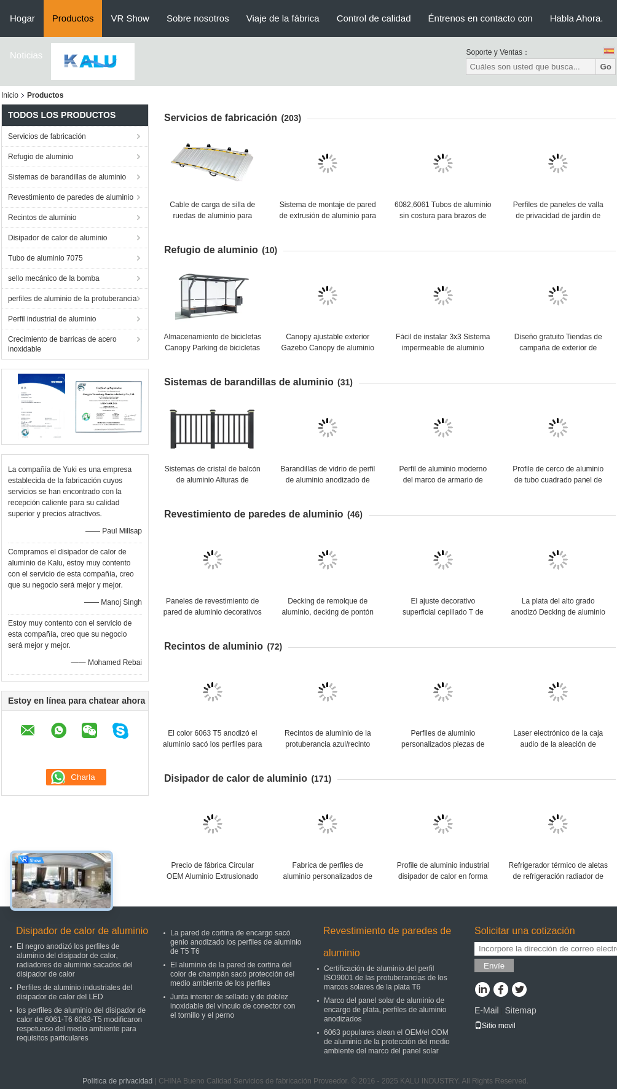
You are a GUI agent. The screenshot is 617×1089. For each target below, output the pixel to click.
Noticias (26, 55)
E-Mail (486, 1010)
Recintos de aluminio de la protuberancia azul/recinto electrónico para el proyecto (328, 744)
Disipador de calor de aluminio (57, 238)
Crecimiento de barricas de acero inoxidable (62, 344)
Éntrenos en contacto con (480, 18)
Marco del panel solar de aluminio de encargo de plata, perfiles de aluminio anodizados (385, 1009)
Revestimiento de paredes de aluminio (70, 197)
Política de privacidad (117, 1081)
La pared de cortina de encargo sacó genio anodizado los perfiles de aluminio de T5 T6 (235, 942)
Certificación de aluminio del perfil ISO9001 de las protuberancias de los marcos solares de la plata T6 (385, 977)
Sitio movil (495, 1025)
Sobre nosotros (198, 18)
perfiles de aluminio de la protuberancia (72, 298)
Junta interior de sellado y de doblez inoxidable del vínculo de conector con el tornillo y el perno (232, 1006)
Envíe (494, 965)
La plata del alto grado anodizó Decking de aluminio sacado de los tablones (558, 612)
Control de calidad (374, 18)
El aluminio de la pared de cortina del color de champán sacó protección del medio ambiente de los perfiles (232, 974)
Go (605, 66)
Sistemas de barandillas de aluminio (67, 177)
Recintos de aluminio (42, 217)
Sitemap (520, 1010)
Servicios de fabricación (47, 136)
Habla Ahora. (576, 18)
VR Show (130, 18)
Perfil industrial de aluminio (52, 319)
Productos (73, 18)
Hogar (22, 18)
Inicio (9, 95)
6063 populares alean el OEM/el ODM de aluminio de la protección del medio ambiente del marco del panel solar (387, 1041)
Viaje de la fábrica (283, 18)
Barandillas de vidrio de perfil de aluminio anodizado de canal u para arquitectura (327, 480)
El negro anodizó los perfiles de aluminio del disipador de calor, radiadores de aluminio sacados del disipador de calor (75, 960)
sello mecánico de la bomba (54, 278)
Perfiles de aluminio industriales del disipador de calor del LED (74, 992)
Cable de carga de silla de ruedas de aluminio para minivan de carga (212, 215)
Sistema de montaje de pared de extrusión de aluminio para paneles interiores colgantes (328, 215)
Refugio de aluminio (40, 156)
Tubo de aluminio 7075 (45, 258)
